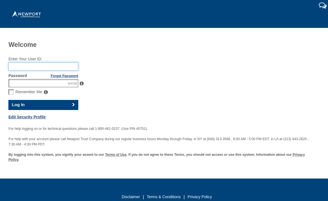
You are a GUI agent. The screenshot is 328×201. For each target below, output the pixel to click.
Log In (18, 116)
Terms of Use (116, 167)
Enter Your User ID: (25, 71)
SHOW (72, 95)
